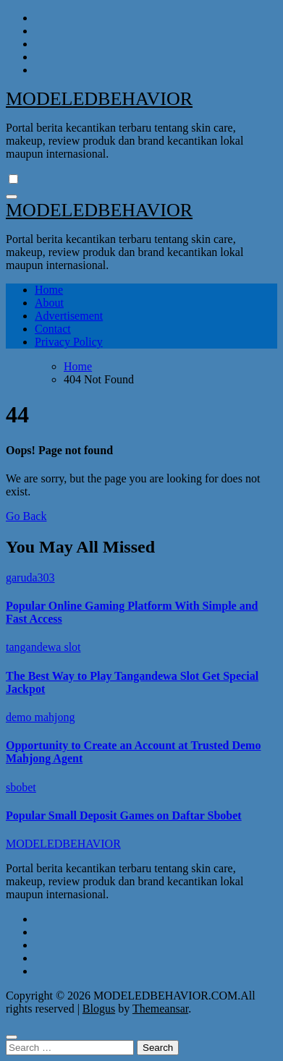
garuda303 (30, 577)
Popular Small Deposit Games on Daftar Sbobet (124, 815)
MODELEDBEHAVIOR (99, 98)
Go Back (26, 516)
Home (49, 290)
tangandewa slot (43, 647)
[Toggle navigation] (11, 197)
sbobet (21, 787)
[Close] (11, 1037)
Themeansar (160, 1008)
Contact (53, 329)
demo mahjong (40, 717)
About (49, 303)
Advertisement (69, 316)
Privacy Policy (69, 342)
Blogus (99, 1008)
